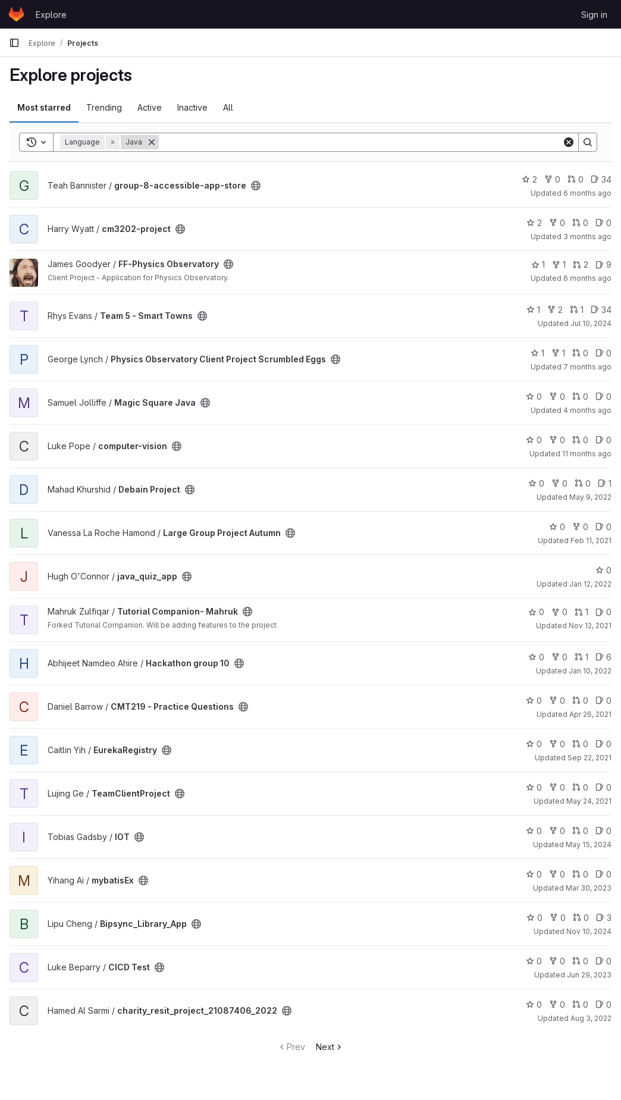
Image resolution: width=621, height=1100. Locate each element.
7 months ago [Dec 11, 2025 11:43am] (587, 366)
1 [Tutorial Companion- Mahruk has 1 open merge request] (581, 612)
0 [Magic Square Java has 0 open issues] (603, 396)
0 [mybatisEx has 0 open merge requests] (580, 874)
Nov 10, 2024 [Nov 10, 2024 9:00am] (588, 931)
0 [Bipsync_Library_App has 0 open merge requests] (581, 918)
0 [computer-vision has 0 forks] (557, 440)
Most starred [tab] (44, 107)
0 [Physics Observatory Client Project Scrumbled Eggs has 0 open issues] (603, 353)
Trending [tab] (104, 107)
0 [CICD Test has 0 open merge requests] (580, 961)
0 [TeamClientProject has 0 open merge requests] (580, 787)
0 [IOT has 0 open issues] (603, 831)
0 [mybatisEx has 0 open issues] (603, 874)
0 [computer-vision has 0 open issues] (603, 440)
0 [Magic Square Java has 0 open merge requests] (580, 396)
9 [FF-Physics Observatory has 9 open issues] (603, 264)
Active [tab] (149, 107)
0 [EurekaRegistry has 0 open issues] (603, 744)
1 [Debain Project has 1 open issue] (604, 483)
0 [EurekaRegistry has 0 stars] (534, 744)
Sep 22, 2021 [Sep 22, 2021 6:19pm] (589, 757)
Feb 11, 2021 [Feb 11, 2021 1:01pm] (590, 540)
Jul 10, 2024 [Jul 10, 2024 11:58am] (590, 323)
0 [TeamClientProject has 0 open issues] (603, 787)
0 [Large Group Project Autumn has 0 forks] (580, 527)
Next (330, 1047)
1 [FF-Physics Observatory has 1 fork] (559, 264)
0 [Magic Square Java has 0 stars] (534, 396)
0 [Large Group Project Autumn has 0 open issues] (603, 527)
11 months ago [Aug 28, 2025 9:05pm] (586, 453)
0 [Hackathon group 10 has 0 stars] (536, 657)
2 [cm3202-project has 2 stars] (534, 223)
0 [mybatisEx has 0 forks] (557, 874)
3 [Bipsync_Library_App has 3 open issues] (603, 918)
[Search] (360, 142)
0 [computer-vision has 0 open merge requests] (580, 440)
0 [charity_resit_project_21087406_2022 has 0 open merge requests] (580, 1004)
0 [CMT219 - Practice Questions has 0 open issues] (603, 700)
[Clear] (569, 142)
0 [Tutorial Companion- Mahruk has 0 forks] (559, 612)
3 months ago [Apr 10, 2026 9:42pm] (587, 236)
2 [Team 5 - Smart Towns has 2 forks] (555, 310)
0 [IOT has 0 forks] (557, 831)
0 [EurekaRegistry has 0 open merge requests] (580, 744)
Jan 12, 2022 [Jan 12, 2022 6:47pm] (590, 583)
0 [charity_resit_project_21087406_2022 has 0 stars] (534, 1004)
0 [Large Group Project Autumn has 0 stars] (557, 527)
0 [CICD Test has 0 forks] (557, 961)
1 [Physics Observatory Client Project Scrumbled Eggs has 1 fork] (558, 353)
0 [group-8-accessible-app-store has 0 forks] (552, 179)
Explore (51, 15)
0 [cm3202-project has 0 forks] (557, 223)
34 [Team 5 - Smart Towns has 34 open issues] (601, 310)
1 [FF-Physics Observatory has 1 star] (538, 264)
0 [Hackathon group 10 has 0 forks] (559, 657)
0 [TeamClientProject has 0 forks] (557, 787)
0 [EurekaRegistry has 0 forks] (557, 744)
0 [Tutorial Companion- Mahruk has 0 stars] (536, 612)
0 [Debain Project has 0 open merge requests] (583, 483)
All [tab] (228, 107)
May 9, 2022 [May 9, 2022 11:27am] (590, 497)
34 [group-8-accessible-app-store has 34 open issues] (601, 179)
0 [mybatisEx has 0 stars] (534, 874)
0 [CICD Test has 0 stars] (534, 961)
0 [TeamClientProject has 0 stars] (534, 787)
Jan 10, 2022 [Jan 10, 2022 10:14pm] (590, 670)
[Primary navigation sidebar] (14, 42)
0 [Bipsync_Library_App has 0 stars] (534, 918)
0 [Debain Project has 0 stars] (536, 483)
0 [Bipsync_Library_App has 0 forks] (558, 918)
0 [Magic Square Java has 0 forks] (557, 396)
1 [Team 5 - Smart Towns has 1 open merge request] (577, 310)
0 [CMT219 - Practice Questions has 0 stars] (534, 700)
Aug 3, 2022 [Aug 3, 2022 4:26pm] (590, 1018)
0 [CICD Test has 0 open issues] (603, 961)
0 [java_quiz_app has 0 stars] (603, 570)
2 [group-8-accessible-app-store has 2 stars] (529, 179)
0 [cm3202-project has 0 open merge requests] (580, 223)
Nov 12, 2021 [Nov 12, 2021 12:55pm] (590, 625)
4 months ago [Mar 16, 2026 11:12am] (587, 410)
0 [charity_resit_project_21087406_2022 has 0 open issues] (603, 1004)
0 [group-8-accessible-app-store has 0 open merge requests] (575, 179)
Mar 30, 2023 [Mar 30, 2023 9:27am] (588, 887)
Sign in (594, 15)
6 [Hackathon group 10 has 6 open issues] (603, 657)
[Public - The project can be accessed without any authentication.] (256, 185)
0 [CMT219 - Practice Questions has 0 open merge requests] (580, 700)
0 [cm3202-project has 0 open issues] (603, 223)
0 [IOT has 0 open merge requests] (580, 831)
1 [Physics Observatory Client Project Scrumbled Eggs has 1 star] (537, 353)
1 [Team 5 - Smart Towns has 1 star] (533, 310)
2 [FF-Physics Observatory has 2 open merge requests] (580, 264)
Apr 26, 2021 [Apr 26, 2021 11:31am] (590, 714)
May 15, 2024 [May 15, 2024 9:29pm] (588, 844)
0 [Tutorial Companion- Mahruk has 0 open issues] (603, 612)
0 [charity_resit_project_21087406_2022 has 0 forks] (557, 1004)
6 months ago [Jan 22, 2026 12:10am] (587, 193)
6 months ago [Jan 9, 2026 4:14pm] (587, 278)
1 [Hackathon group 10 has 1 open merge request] (581, 657)
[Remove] (152, 142)
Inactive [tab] (192, 107)
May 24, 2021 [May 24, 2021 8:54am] (588, 801)
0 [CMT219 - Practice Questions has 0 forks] (557, 700)
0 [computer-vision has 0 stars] (534, 440)
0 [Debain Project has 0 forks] (559, 483)
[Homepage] (16, 14)
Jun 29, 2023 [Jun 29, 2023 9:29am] (589, 974)
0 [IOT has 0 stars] (534, 831)
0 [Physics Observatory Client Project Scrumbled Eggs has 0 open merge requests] (580, 353)
